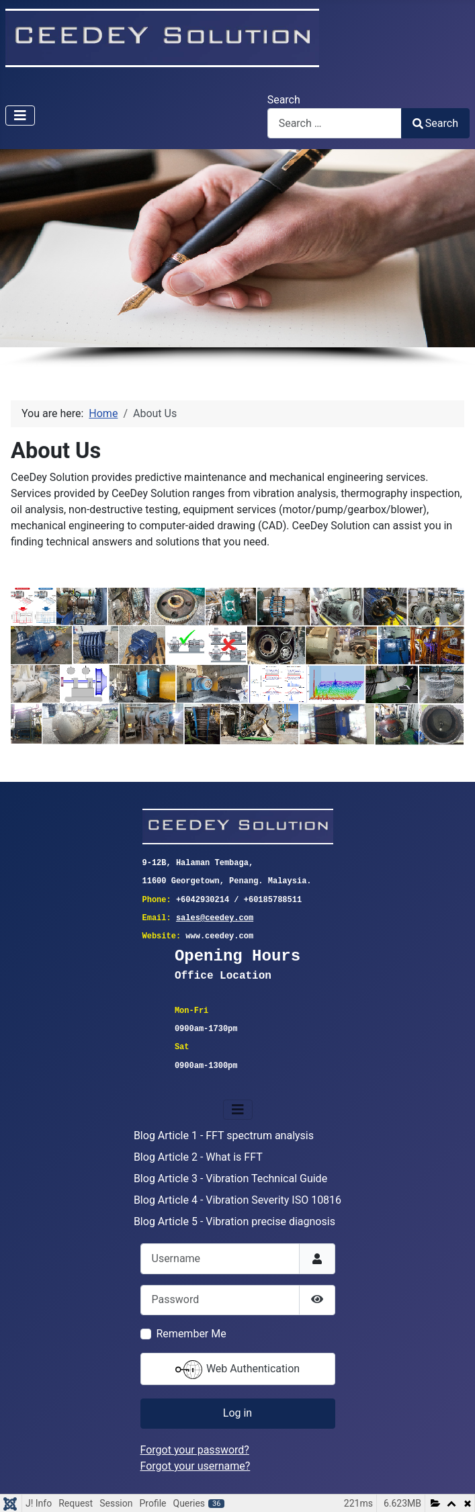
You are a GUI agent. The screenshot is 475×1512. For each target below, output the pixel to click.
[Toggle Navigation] (20, 115)
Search (283, 99)
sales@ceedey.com (214, 918)
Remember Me (191, 1333)
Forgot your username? (195, 1466)
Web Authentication (237, 1369)
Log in (237, 1413)
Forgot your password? (194, 1449)
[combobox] (334, 123)
